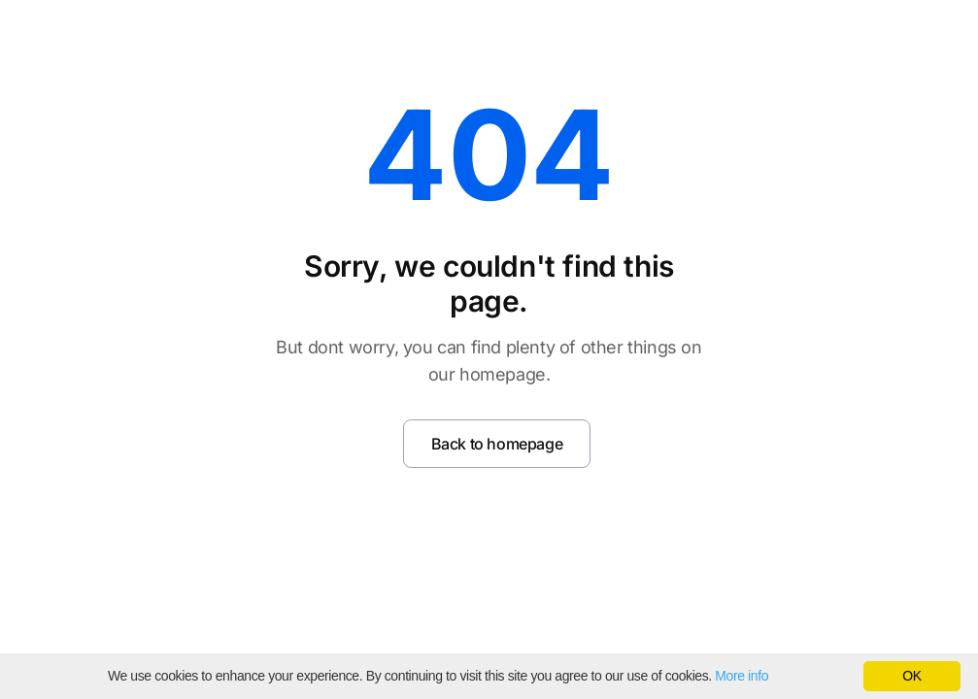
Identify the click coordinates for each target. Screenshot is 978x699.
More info (741, 675)
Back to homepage (497, 443)
